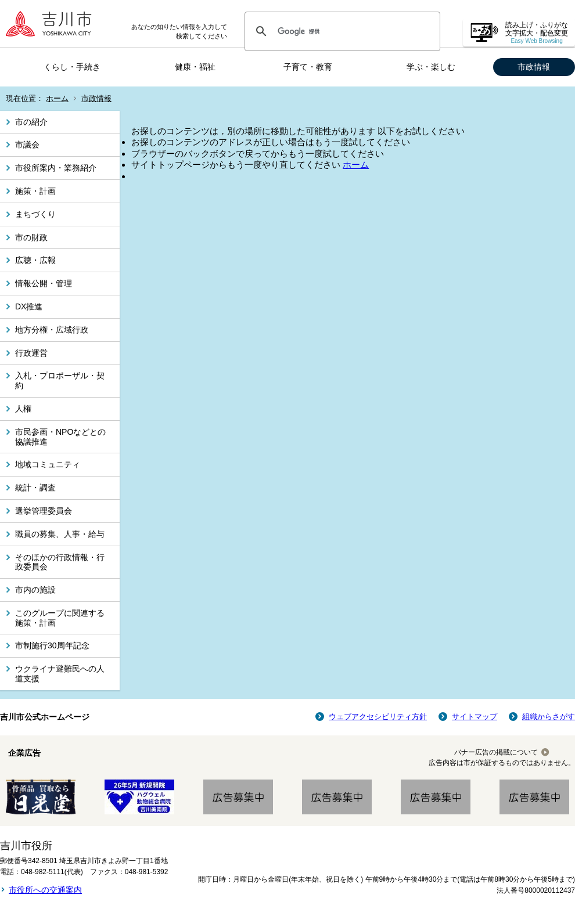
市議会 (27, 144)
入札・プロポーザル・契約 (60, 380)
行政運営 (31, 353)
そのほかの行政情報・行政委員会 (60, 562)
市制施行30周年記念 (52, 645)
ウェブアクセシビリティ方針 (378, 716)
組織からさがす (548, 716)
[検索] (341, 31)
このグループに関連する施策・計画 (60, 617)
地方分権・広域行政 (51, 329)
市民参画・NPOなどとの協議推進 (60, 436)
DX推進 (28, 306)
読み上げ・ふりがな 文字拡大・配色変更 (537, 33)
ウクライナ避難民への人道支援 (60, 673)
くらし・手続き (72, 66)
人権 (23, 408)
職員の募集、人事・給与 (60, 534)
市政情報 (534, 66)
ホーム (57, 98)
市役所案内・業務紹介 (55, 167)
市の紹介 (31, 122)
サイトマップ (474, 716)
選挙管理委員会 (43, 510)
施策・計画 (35, 191)
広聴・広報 (35, 260)
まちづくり (35, 214)
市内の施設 (35, 589)
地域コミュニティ (47, 464)
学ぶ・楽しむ (431, 66)
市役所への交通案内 (45, 889)
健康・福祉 (195, 66)
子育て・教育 (307, 66)
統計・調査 (35, 487)
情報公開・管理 (43, 283)
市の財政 (31, 237)
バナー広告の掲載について (496, 752)
